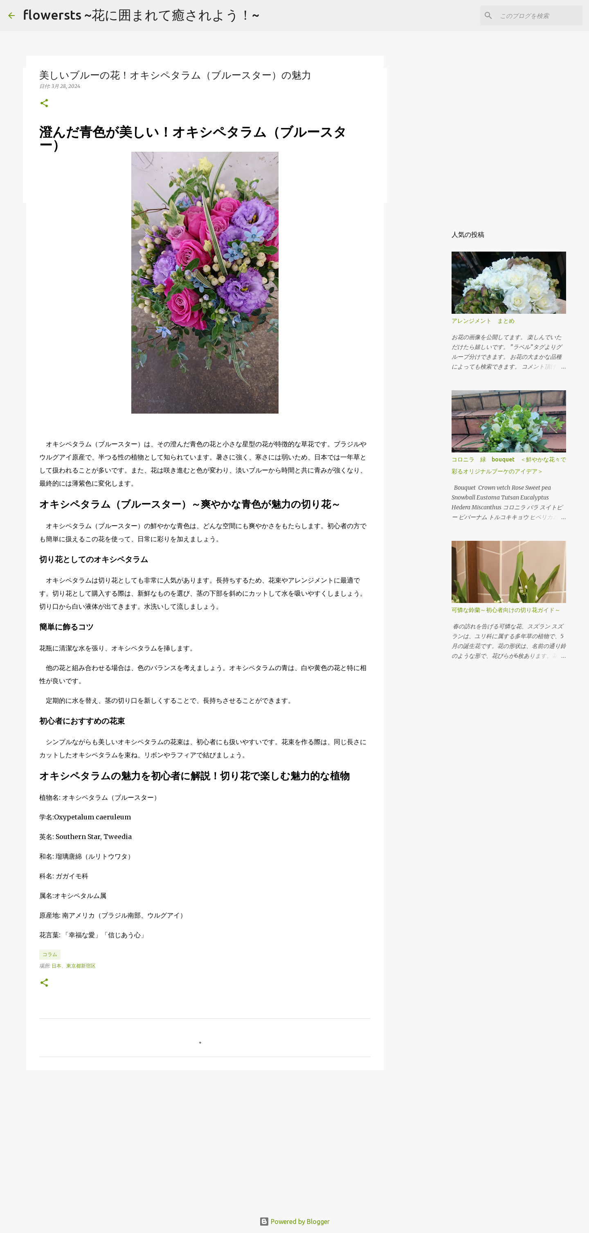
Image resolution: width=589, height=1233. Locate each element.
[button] (44, 103)
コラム (50, 954)
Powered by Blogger (294, 1221)
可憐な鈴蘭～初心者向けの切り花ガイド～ (506, 610)
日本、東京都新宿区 (74, 965)
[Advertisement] (205, 1139)
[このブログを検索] (539, 15)
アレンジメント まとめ (483, 320)
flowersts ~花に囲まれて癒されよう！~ (141, 14)
